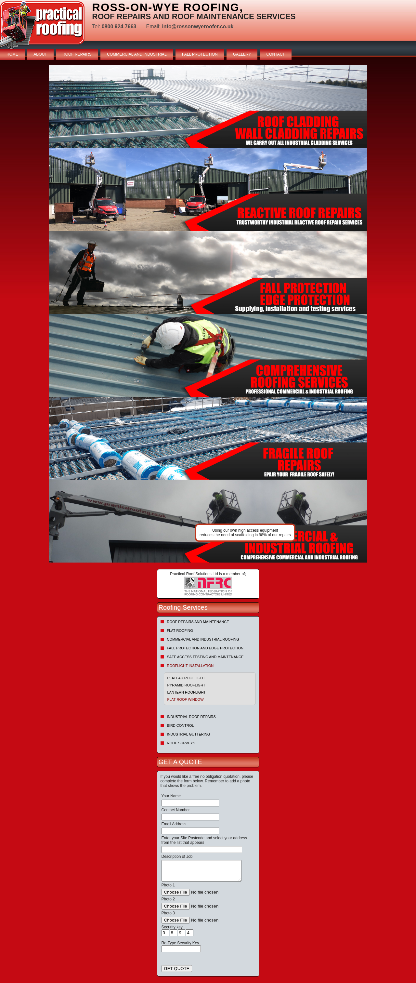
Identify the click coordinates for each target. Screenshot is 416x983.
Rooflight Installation (190, 666)
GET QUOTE (176, 968)
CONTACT (275, 54)
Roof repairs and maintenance (198, 622)
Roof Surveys (181, 743)
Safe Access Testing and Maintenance (205, 657)
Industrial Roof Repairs (191, 717)
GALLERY (242, 54)
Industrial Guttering (188, 734)
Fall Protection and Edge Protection (205, 648)
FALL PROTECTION (200, 54)
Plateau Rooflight (186, 678)
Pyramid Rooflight (186, 685)
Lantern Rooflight (186, 692)
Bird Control (180, 725)
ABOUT (40, 54)
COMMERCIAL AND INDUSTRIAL (137, 54)
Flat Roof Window (185, 699)
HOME (12, 54)
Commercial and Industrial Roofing (203, 639)
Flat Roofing (180, 630)
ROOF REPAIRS (77, 54)
